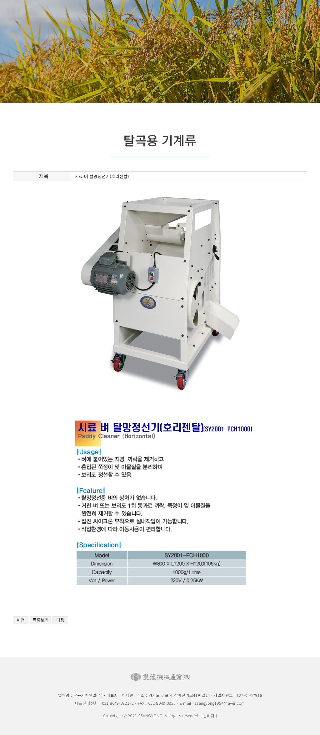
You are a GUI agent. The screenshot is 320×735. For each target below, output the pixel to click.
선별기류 (214, 79)
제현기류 (145, 79)
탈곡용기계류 (110, 79)
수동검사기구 (249, 79)
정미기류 (179, 79)
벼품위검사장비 (73, 79)
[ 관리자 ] (208, 715)
